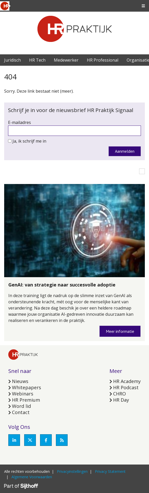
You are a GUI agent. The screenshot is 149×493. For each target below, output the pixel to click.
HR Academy (127, 381)
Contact (21, 412)
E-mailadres (19, 122)
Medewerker (66, 60)
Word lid (21, 406)
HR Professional (102, 60)
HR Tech (37, 60)
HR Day (121, 400)
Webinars (22, 394)
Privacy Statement (110, 471)
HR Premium (26, 400)
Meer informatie (120, 331)
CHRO (119, 394)
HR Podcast (126, 387)
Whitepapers (26, 387)
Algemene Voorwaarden (31, 476)
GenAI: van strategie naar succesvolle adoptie (61, 285)
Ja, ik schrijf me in (29, 141)
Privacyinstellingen (72, 471)
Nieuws (20, 381)
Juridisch (12, 60)
